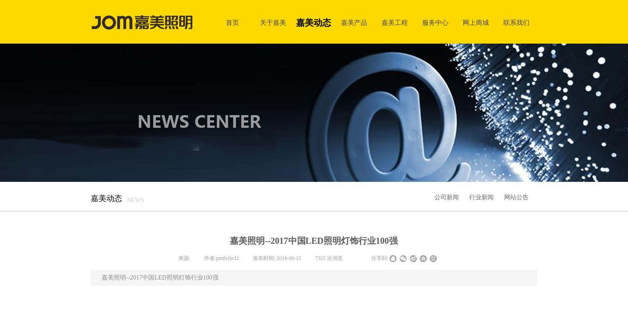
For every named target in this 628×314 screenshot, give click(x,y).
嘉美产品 (354, 22)
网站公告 (516, 197)
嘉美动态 (313, 22)
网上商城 (476, 22)
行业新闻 (481, 197)
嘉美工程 (395, 22)
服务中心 (435, 22)
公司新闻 (446, 197)
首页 (232, 22)
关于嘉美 (273, 22)
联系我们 (516, 22)
